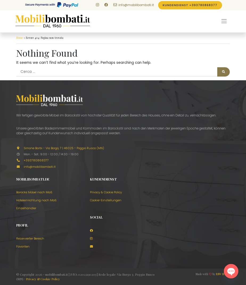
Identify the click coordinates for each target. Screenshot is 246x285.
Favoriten (23, 246)
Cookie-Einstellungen (105, 200)
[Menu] (224, 21)
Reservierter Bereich (30, 238)
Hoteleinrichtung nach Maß (36, 200)
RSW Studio (223, 274)
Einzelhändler (26, 208)
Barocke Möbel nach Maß (34, 192)
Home (19, 38)
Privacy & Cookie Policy (106, 192)
